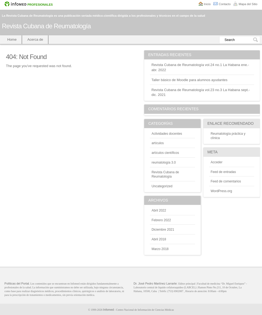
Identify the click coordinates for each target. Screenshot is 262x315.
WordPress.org (221, 191)
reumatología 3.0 (163, 162)
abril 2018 (158, 239)
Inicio (207, 4)
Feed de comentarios (226, 181)
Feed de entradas (223, 172)
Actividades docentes (166, 134)
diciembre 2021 (162, 229)
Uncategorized (161, 186)
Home (12, 39)
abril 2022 (158, 210)
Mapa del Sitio (248, 4)
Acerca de (35, 39)
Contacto (225, 4)
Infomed (108, 309)
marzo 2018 (159, 249)
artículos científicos (165, 153)
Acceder (216, 162)
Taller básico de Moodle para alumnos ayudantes (189, 80)
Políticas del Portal (17, 283)
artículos (157, 143)
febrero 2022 (161, 220)
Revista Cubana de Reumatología (46, 26)
